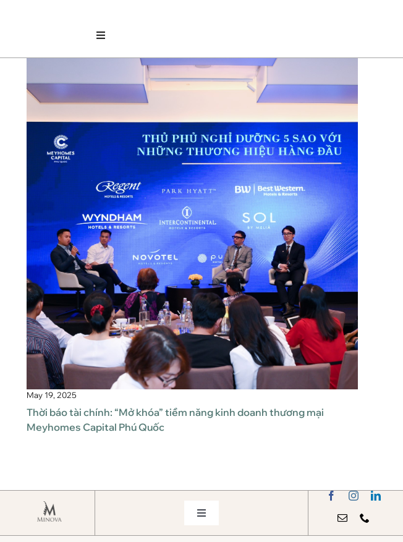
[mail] (342, 518)
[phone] (365, 518)
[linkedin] (376, 496)
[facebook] (331, 496)
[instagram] (353, 496)
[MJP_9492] (192, 63)
